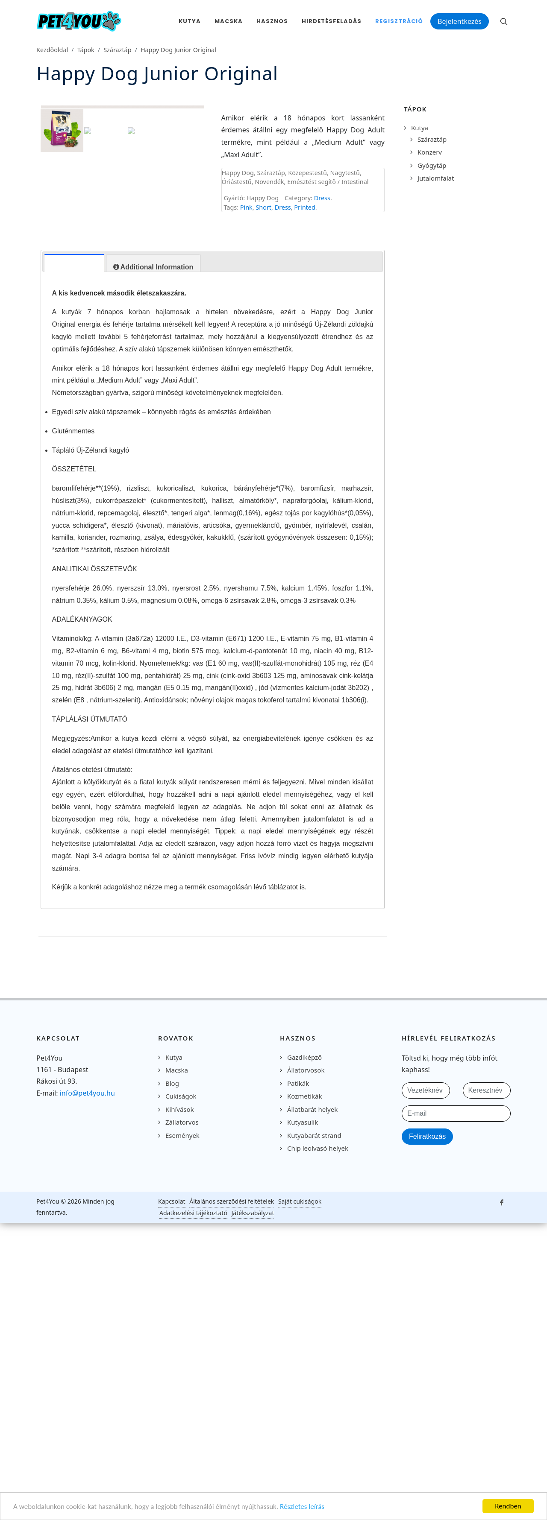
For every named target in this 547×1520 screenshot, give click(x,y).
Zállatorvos (182, 1454)
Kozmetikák (304, 1428)
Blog (172, 1414)
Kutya (419, 127)
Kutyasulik (302, 1454)
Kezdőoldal (52, 50)
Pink (246, 207)
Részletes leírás (302, 1506)
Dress (322, 198)
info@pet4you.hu (87, 1424)
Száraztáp (117, 50)
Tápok (85, 50)
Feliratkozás (427, 1467)
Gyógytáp (432, 165)
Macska (176, 1401)
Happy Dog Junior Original (178, 50)
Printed (304, 207)
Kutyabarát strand (314, 1466)
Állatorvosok (305, 1401)
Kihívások (179, 1440)
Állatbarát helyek (312, 1440)
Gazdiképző (304, 1388)
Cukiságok (181, 1428)
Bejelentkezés (460, 21)
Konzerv (430, 152)
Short (263, 207)
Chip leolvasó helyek (317, 1480)
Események (182, 1466)
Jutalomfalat (436, 178)
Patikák (298, 1414)
